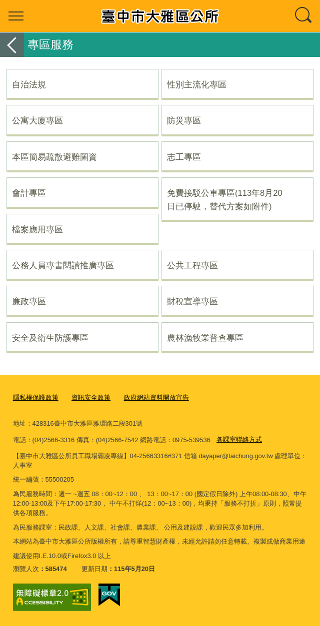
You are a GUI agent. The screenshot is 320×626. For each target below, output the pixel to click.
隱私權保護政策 (35, 397)
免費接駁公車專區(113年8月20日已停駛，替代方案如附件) (224, 199)
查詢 (304, 16)
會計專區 (29, 192)
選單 (16, 16)
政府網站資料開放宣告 (156, 397)
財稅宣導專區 (192, 301)
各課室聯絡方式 (239, 439)
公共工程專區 (192, 265)
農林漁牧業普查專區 (205, 337)
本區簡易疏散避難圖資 (54, 156)
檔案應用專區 (37, 229)
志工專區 (184, 156)
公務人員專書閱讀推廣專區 (63, 265)
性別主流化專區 (196, 84)
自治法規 (29, 84)
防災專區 (184, 120)
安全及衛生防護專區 (50, 337)
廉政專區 (29, 301)
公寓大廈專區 (37, 120)
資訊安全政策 (91, 397)
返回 (12, 44)
